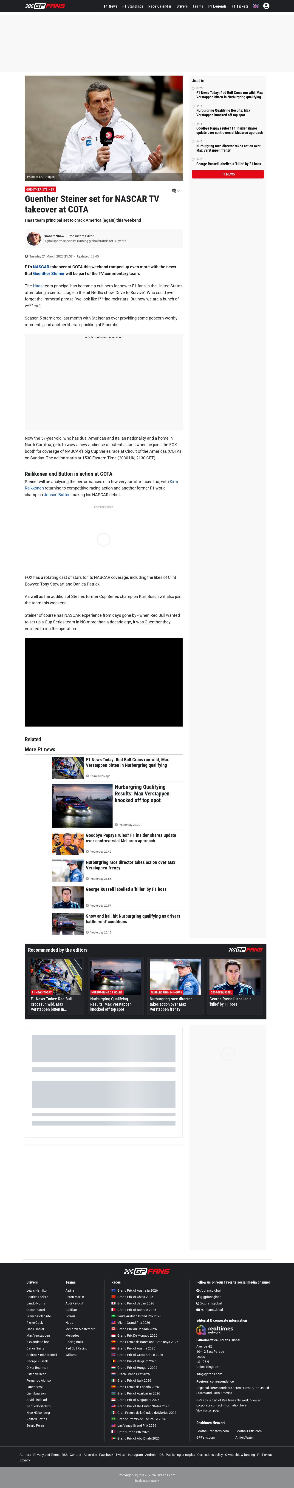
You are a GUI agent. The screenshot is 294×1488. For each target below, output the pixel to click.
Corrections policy (210, 1455)
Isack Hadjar (35, 1329)
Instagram (135, 1455)
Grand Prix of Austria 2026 (133, 1348)
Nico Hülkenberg (38, 1412)
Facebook (106, 1455)
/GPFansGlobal (209, 1310)
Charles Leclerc (37, 1297)
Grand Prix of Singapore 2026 (135, 1400)
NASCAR (41, 266)
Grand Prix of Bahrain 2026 (133, 1310)
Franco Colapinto (38, 1316)
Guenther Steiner (40, 189)
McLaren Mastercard (80, 1329)
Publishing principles (180, 1455)
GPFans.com (205, 1437)
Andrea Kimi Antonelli (41, 1355)
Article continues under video (103, 337)
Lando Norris (35, 1303)
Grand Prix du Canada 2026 (134, 1329)
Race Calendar (160, 6)
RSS (65, 1455)
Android (150, 1455)
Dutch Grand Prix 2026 (130, 1374)
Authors (25, 1455)
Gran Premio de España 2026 (135, 1387)
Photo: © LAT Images (41, 176)
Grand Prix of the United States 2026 (140, 1406)
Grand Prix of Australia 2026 (134, 1290)
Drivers (182, 6)
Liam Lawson (36, 1393)
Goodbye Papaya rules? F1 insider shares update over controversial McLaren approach (229, 130)
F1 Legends (217, 6)
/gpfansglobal (208, 1290)
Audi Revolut (74, 1303)
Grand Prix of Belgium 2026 (133, 1361)
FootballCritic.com (248, 1431)
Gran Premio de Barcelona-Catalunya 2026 (144, 1342)
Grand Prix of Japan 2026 (132, 1303)
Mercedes (72, 1335)
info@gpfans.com (209, 1374)
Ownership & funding (240, 1455)
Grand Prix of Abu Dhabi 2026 (135, 1438)
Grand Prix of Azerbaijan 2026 (135, 1393)
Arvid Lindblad (36, 1400)
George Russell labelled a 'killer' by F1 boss (228, 164)
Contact (75, 1455)
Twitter (121, 1455)
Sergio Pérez (35, 1425)
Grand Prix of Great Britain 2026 (137, 1355)
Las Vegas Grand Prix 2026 (133, 1425)
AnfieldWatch (244, 1437)
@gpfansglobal (209, 1297)
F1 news (228, 174)
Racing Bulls (74, 1342)
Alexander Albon (38, 1342)
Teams (198, 6)
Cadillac (71, 1310)
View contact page (207, 1410)
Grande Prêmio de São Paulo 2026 (138, 1419)
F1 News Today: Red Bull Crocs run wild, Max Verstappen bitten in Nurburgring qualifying (229, 95)
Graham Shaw (54, 236)
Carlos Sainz (35, 1348)
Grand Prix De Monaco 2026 (134, 1335)
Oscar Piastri (35, 1310)
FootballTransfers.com (212, 1431)
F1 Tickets (240, 6)
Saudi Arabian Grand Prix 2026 (136, 1316)
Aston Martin (74, 1297)
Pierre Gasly (34, 1322)
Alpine (69, 1290)
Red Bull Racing (76, 1348)
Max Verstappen (38, 1335)
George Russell (37, 1361)
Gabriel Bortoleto (38, 1406)
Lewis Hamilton (37, 1290)
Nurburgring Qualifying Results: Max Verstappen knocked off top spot (223, 112)
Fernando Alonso (38, 1380)
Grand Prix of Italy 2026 (131, 1380)
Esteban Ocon (36, 1374)
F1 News (111, 6)
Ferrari (70, 1316)
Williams (71, 1355)
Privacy (25, 1460)
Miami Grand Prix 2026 (130, 1322)
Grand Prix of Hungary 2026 (134, 1367)
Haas (37, 285)
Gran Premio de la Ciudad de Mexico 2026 (143, 1412)
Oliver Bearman (37, 1367)
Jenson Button (57, 494)
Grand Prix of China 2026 (132, 1297)
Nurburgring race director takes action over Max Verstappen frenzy (228, 148)
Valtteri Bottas (36, 1419)
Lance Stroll (34, 1387)
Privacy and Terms (46, 1455)
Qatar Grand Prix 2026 (130, 1432)
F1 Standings (132, 6)
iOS (161, 1455)
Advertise (90, 1455)
